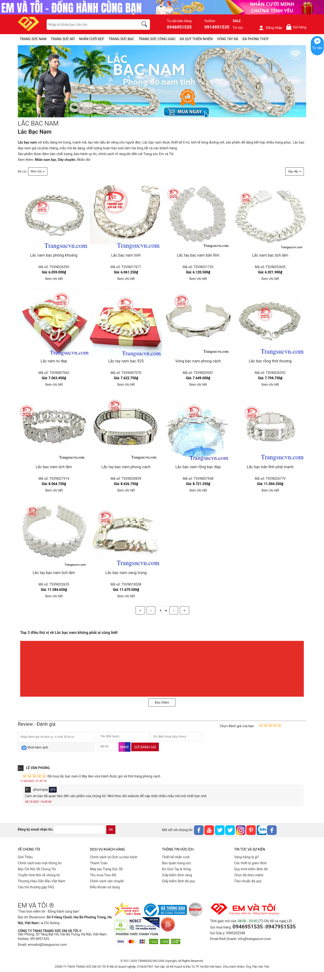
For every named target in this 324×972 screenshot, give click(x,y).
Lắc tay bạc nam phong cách (125, 467)
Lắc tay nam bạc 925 (126, 361)
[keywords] (90, 24)
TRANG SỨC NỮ (63, 39)
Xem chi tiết (54, 279)
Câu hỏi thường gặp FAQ (36, 887)
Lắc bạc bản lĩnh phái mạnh (270, 467)
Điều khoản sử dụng (105, 887)
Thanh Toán (98, 863)
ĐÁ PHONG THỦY (256, 39)
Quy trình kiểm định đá (251, 869)
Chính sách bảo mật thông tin (40, 863)
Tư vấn (317, 48)
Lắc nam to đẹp (54, 361)
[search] (145, 24)
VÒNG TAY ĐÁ (227, 39)
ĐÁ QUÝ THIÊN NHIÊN (196, 39)
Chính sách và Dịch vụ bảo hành (113, 857)
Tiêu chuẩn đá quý (248, 881)
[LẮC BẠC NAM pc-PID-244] (162, 81)
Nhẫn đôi (83, 160)
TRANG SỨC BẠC (121, 39)
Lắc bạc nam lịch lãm (54, 467)
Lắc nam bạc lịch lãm (270, 255)
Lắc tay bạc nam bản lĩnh (198, 255)
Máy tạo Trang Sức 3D (106, 869)
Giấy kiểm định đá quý (178, 881)
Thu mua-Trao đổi (103, 875)
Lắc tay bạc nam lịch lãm (54, 572)
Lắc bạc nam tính (126, 255)
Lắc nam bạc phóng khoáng (54, 255)
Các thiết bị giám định (250, 863)
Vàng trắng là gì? (246, 857)
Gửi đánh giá (145, 747)
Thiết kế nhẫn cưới (175, 857)
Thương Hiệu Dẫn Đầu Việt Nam (41, 881)
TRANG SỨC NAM (33, 39)
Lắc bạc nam (152, 142)
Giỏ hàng (296, 27)
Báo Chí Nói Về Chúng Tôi (37, 869)
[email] (79, 829)
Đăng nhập (270, 28)
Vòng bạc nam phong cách (198, 361)
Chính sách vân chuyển (107, 881)
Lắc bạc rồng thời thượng (270, 361)
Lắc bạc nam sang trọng (125, 572)
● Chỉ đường (50, 923)
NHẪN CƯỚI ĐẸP (91, 39)
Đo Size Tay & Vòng (176, 869)
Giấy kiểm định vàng (177, 875)
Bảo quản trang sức (176, 863)
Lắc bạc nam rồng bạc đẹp (198, 467)
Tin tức (238, 28)
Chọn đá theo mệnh (248, 875)
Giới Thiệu (25, 857)
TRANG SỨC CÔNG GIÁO (156, 39)
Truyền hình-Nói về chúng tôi (39, 875)
